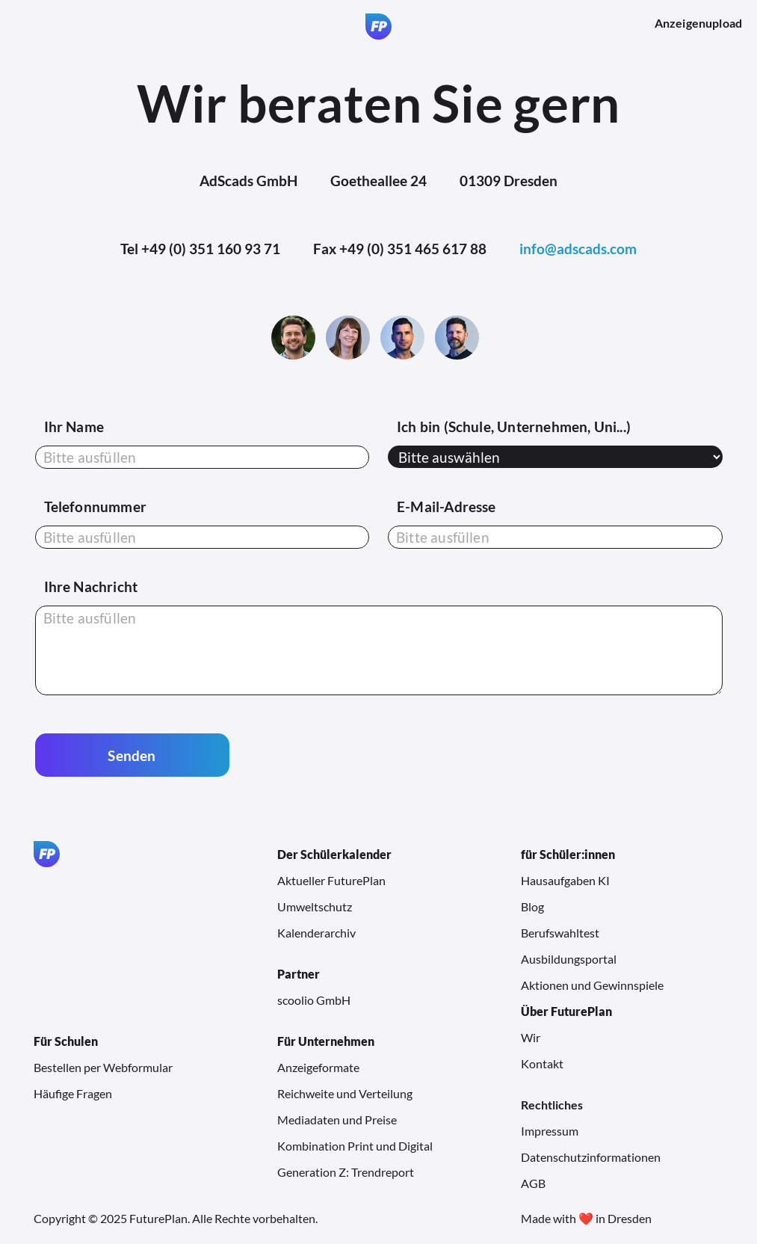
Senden (131, 755)
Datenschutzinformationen (591, 1157)
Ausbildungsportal (569, 959)
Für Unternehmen (325, 1041)
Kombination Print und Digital (355, 1146)
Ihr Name (74, 426)
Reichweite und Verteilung (345, 1093)
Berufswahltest (560, 933)
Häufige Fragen (73, 1093)
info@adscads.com (578, 248)
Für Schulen (66, 1041)
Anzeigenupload (698, 23)
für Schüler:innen (568, 854)
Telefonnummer (95, 506)
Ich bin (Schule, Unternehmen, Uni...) (514, 426)
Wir (530, 1037)
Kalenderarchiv (316, 933)
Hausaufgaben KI (565, 880)
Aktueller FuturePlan (331, 880)
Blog (532, 906)
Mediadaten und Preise (337, 1119)
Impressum (549, 1131)
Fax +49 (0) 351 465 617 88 (399, 248)
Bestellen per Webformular (103, 1067)
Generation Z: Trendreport (345, 1172)
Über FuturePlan (566, 1011)
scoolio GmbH (313, 1000)
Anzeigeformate (318, 1067)
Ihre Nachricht (91, 586)
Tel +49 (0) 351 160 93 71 (200, 248)
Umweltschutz (314, 906)
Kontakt (542, 1063)
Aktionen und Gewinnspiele (592, 985)
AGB (533, 1183)
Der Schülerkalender (334, 854)
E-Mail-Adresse (446, 506)
